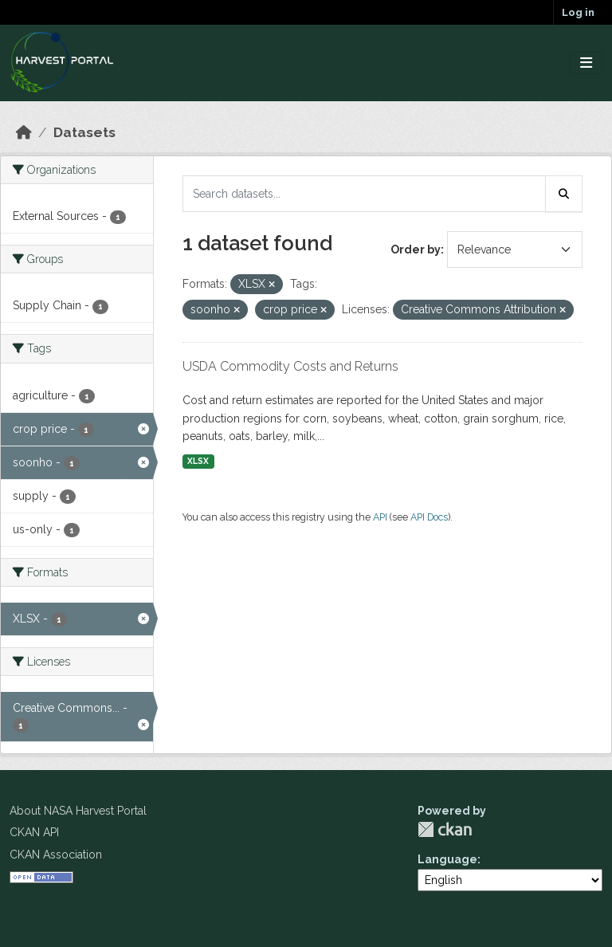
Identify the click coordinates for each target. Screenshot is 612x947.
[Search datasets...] (364, 193)
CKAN (445, 829)
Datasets (84, 132)
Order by (415, 249)
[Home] (24, 132)
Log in (578, 12)
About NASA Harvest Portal (78, 810)
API (380, 517)
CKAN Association (56, 854)
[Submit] (564, 193)
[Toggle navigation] (586, 63)
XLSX (198, 461)
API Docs (429, 517)
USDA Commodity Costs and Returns (290, 366)
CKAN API (34, 832)
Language (447, 859)
